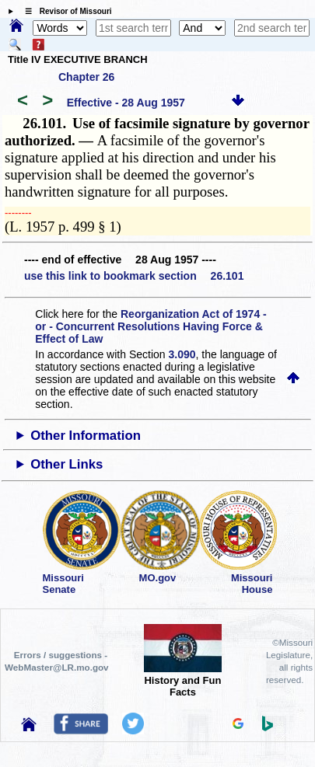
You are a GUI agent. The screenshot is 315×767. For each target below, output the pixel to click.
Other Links (66, 464)
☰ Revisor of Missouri (64, 11)
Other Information (85, 435)
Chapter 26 (86, 77)
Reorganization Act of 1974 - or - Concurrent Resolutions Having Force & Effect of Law (150, 326)
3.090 (182, 354)
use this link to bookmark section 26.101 (133, 276)
